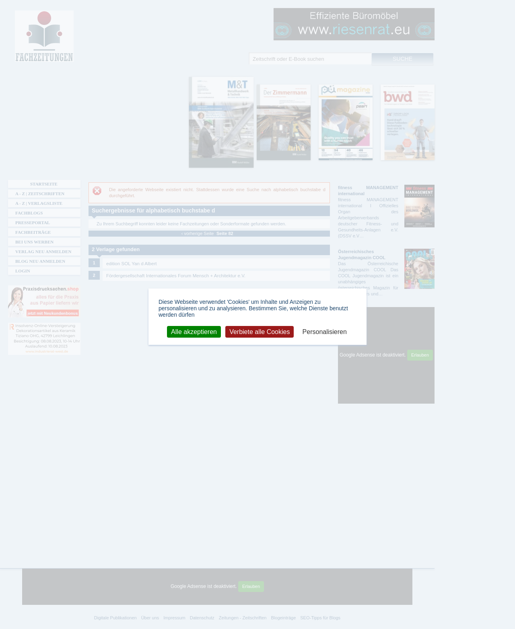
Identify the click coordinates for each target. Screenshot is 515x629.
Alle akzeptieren (194, 331)
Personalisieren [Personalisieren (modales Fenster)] (325, 331)
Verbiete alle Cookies (259, 331)
